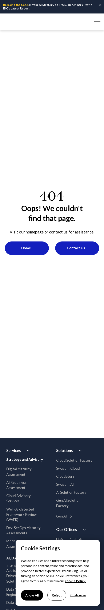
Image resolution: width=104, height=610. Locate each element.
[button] (96, 22)
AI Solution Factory (71, 492)
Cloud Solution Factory (74, 460)
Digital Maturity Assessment (19, 471)
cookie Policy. (75, 581)
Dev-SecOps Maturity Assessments (23, 530)
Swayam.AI (65, 484)
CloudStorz (65, 476)
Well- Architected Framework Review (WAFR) (21, 514)
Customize (78, 595)
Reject (57, 595)
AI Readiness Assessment (16, 485)
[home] (21, 21)
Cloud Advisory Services (18, 498)
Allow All (32, 595)
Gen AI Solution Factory (68, 503)
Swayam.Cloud (68, 468)
